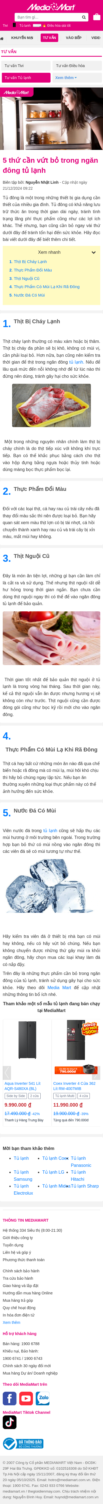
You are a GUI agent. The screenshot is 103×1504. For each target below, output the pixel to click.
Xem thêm (11, 1322)
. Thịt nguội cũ (24, 278)
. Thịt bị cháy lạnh (28, 261)
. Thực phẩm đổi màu (30, 270)
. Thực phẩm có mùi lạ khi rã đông (44, 286)
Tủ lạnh (21, 1158)
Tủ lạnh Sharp (85, 1186)
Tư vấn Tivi (14, 66)
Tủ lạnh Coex (55, 1158)
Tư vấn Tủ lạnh (18, 77)
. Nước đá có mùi (27, 295)
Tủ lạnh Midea (56, 1186)
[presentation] (7, 1073)
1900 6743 (33, 1358)
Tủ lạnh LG (53, 1172)
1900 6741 (12, 1358)
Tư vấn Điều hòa (70, 66)
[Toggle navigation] (7, 17)
